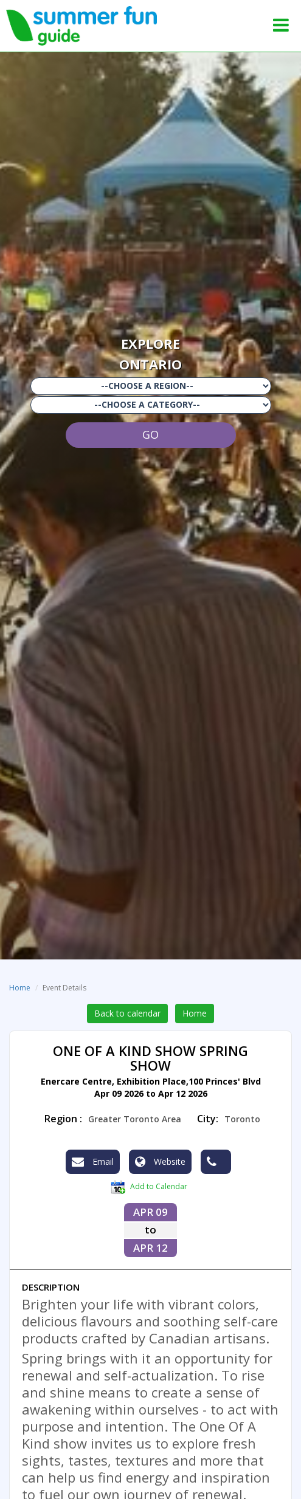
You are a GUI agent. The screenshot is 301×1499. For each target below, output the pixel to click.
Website (160, 1162)
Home (19, 988)
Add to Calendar (149, 1187)
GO (150, 434)
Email (93, 1162)
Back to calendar (127, 1013)
